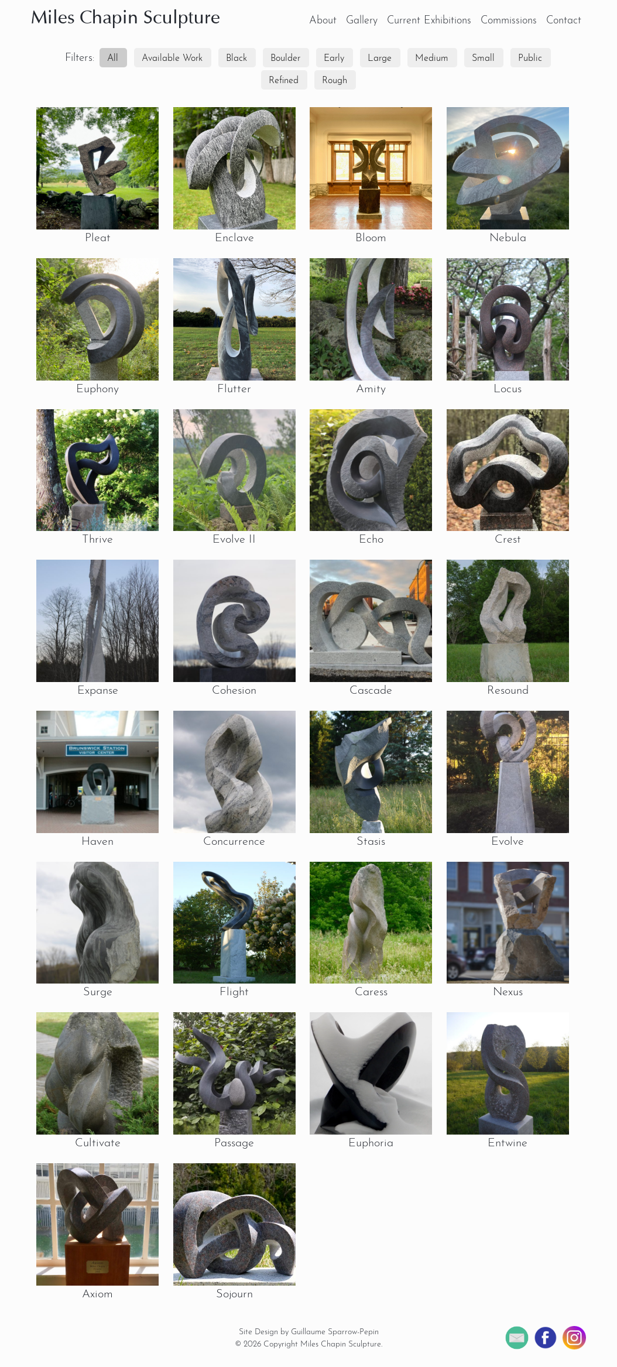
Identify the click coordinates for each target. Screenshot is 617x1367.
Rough (334, 80)
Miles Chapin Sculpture (125, 19)
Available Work (172, 58)
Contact (563, 20)
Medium (431, 58)
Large (380, 58)
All (112, 58)
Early (334, 58)
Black (236, 58)
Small (483, 58)
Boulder (285, 58)
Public (530, 58)
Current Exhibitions (429, 20)
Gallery (362, 20)
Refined (284, 80)
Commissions (509, 20)
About (323, 20)
